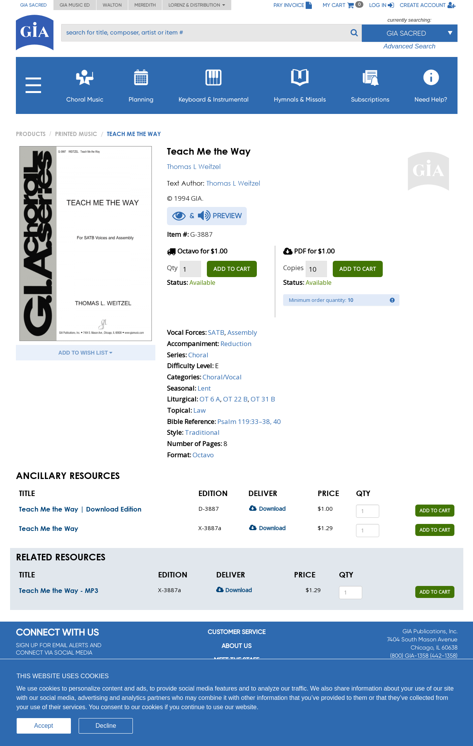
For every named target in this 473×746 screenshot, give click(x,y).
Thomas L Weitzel (193, 166)
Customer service (236, 632)
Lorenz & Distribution (197, 5)
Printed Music (76, 133)
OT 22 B (235, 399)
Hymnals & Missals (300, 83)
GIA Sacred (33, 5)
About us (236, 646)
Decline (106, 725)
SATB (216, 332)
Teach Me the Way (48, 528)
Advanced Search (409, 46)
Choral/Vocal (222, 376)
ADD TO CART (231, 268)
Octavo (203, 454)
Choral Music (84, 83)
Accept (43, 725)
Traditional (202, 432)
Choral (198, 354)
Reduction (235, 343)
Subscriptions (370, 83)
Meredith (145, 5)
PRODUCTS (31, 133)
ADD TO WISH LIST (85, 353)
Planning (141, 83)
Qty (172, 267)
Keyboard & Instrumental (214, 83)
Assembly (242, 332)
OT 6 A (210, 399)
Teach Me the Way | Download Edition (80, 509)
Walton (112, 5)
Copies (293, 267)
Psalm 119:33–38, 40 (249, 421)
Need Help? (431, 83)
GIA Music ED (75, 5)
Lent (204, 388)
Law (199, 410)
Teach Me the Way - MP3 (58, 590)
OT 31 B (263, 399)
